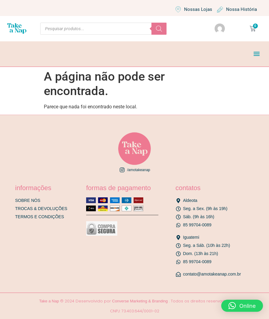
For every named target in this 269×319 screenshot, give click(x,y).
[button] (256, 54)
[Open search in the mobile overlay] (103, 29)
